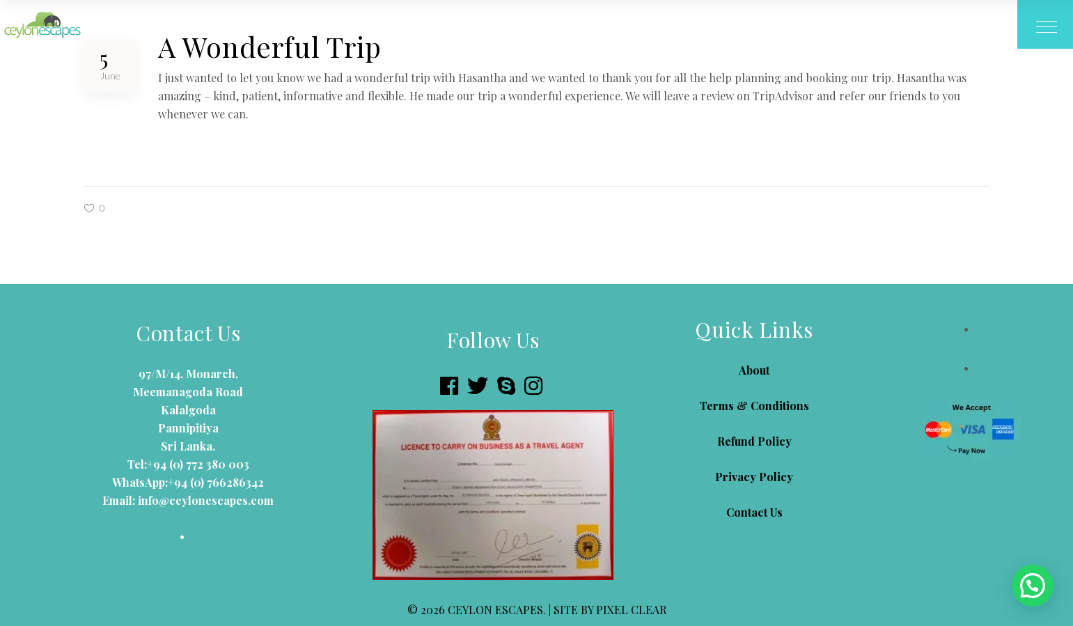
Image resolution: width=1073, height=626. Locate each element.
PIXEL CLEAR (631, 609)
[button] (1033, 586)
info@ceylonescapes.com (204, 500)
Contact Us (754, 512)
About (754, 370)
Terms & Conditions (754, 405)
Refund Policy (754, 441)
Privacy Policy (754, 476)
